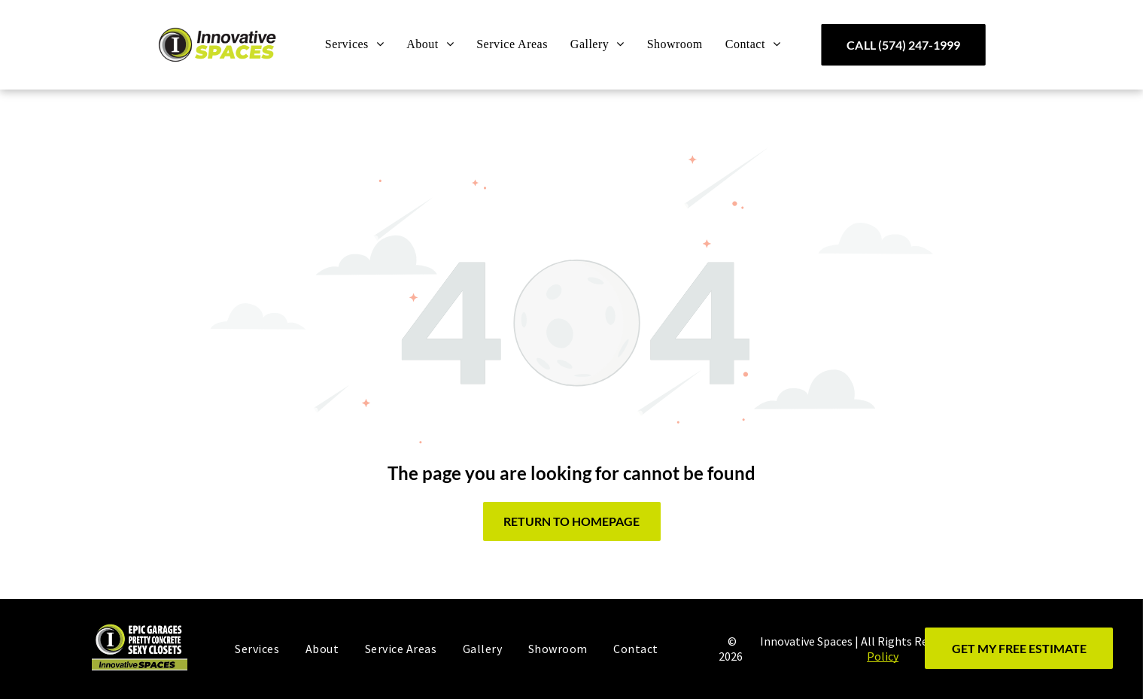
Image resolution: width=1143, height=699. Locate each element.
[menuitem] (355, 45)
